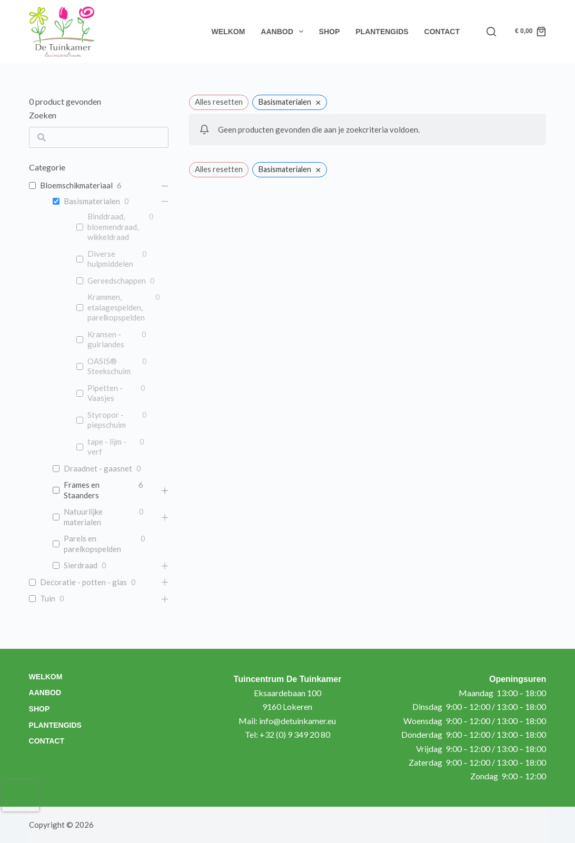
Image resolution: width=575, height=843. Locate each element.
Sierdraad (80, 565)
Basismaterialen (92, 201)
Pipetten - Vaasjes (105, 393)
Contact (442, 31)
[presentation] (20, 795)
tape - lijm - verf (106, 447)
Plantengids (381, 31)
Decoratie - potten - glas (83, 582)
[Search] (491, 31)
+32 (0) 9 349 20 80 (295, 734)
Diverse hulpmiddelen (110, 259)
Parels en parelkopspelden (92, 544)
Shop (329, 31)
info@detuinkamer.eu (297, 721)
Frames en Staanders (82, 490)
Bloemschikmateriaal (76, 185)
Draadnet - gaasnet (98, 468)
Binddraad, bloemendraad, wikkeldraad (112, 227)
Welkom (228, 31)
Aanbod (284, 31)
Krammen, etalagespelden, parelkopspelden (116, 307)
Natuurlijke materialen (83, 517)
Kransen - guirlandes (105, 339)
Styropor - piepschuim (106, 420)
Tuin (47, 598)
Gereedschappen (116, 280)
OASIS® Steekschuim (109, 366)
